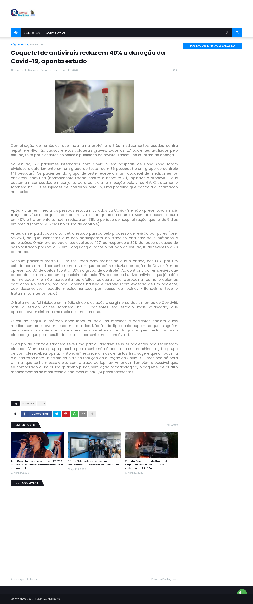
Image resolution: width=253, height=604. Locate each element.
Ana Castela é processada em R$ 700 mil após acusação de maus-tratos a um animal (37, 464)
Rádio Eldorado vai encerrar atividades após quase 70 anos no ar (93, 462)
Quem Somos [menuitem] (56, 33)
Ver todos (172, 424)
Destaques (37, 44)
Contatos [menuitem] (32, 33)
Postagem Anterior (25, 579)
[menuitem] (16, 32)
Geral (42, 403)
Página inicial (19, 44)
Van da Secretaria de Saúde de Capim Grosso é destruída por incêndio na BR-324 (146, 464)
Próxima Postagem (163, 579)
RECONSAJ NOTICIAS (47, 599)
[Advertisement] (170, 14)
